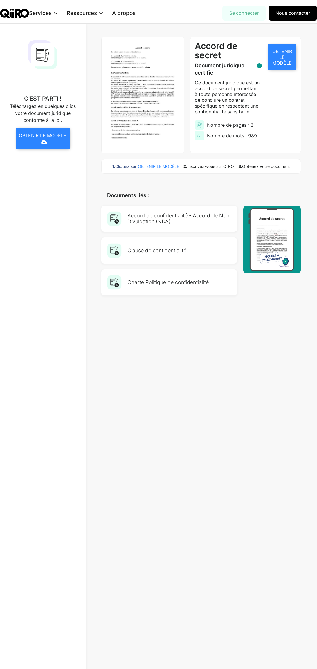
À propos (133, 13)
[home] (14, 13)
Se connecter (244, 13)
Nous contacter (292, 13)
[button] (52, 13)
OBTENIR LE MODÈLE (282, 57)
